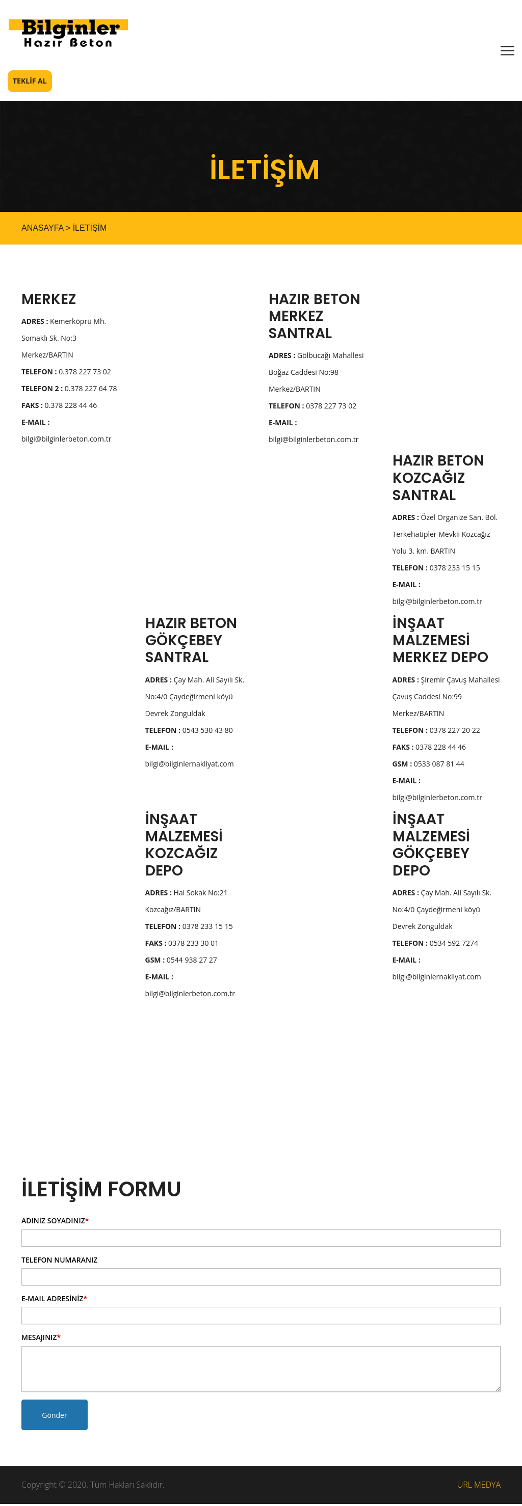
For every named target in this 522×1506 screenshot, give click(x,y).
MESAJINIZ (41, 1339)
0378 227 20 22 (436, 732)
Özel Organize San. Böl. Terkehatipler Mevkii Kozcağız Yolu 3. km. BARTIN (445, 536)
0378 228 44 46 (429, 749)
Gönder (54, 1417)
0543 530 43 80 (189, 732)
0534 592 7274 (436, 945)
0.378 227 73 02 (66, 373)
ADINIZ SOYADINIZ (55, 1222)
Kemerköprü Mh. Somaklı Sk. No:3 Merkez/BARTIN (63, 340)
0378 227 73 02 (312, 408)
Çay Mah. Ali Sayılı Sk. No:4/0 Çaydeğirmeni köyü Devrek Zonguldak (195, 698)
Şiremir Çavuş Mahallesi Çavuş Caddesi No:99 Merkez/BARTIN (446, 698)
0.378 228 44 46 (59, 407)
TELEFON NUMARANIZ (59, 1261)
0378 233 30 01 (182, 945)
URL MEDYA (479, 1486)
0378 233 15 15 (436, 569)
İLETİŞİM (90, 229)
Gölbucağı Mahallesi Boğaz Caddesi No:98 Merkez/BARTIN (316, 374)
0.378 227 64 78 (69, 390)
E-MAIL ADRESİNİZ (54, 1300)
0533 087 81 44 (428, 766)
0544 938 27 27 (181, 962)
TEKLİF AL (30, 83)
